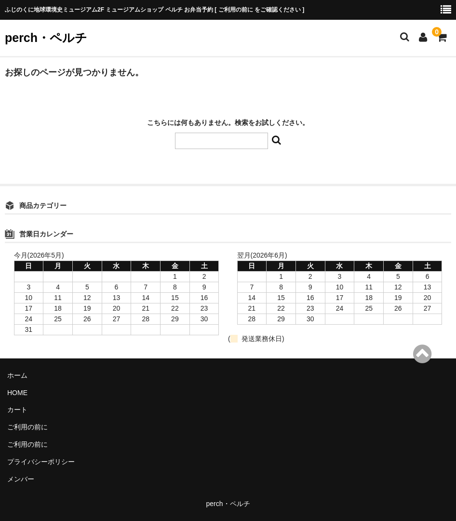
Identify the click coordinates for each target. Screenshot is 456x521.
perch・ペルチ (46, 37)
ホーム (17, 375)
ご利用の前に (27, 427)
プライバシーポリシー (41, 462)
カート (17, 409)
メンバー (20, 479)
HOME (17, 393)
